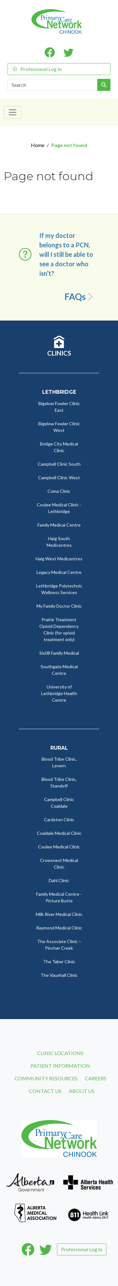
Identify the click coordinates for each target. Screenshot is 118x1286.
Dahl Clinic (59, 880)
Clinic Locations (60, 1053)
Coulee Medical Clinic (59, 846)
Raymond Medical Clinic (59, 927)
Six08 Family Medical (59, 653)
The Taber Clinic (59, 961)
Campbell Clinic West (59, 477)
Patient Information (60, 1066)
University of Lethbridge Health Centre (59, 693)
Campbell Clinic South (59, 464)
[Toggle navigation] (12, 112)
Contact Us (45, 1091)
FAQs (80, 296)
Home (37, 145)
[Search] (53, 85)
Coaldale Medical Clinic (59, 833)
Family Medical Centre (59, 525)
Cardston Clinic (59, 819)
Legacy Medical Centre (59, 572)
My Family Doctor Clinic (59, 606)
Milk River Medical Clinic (59, 914)
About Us (81, 1091)
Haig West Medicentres (59, 558)
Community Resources (45, 1078)
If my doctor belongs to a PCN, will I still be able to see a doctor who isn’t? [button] (66, 254)
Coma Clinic (59, 491)
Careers (95, 1078)
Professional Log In (37, 69)
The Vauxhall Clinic (59, 975)
